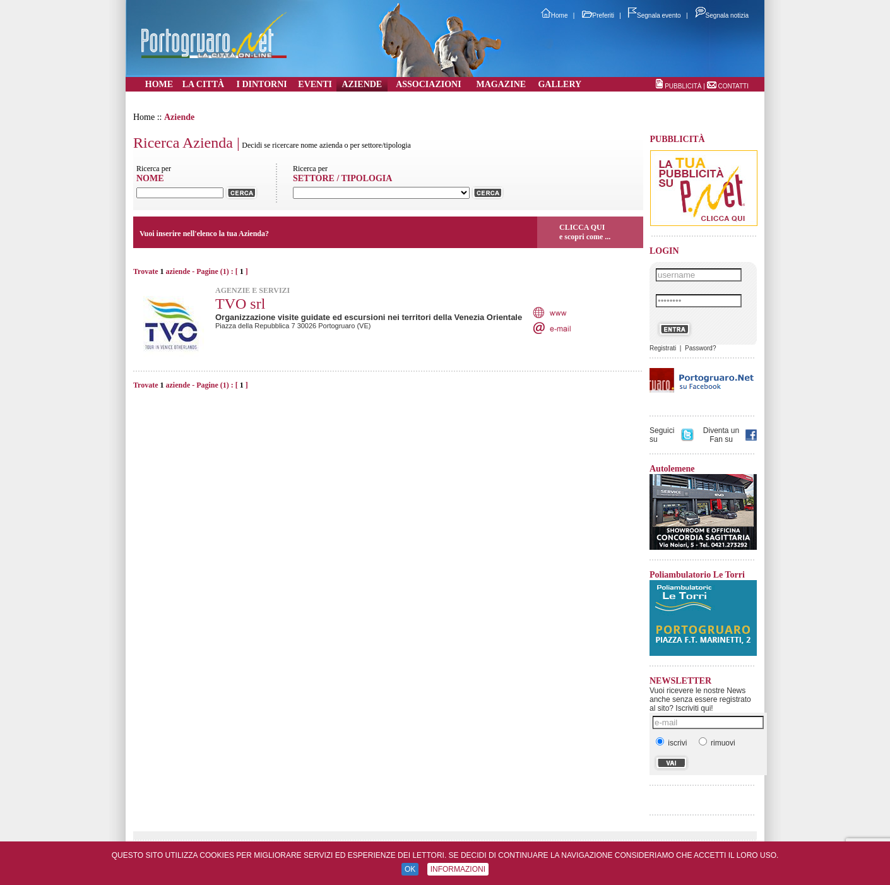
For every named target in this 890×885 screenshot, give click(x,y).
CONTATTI (733, 86)
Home (554, 15)
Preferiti (598, 15)
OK (410, 869)
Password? (700, 348)
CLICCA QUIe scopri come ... (584, 232)
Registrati (663, 348)
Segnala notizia (722, 15)
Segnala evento (654, 15)
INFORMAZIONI (457, 869)
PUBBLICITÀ (683, 86)
